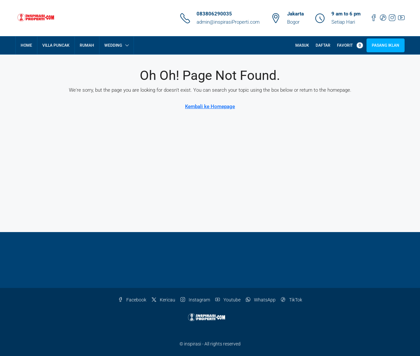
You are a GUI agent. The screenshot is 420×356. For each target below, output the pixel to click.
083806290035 (214, 14)
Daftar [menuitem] (323, 45)
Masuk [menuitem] (302, 45)
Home (26, 45)
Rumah (87, 45)
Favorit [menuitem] (350, 45)
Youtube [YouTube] (228, 299)
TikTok (291, 299)
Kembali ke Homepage (210, 106)
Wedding (113, 45)
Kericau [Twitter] (163, 299)
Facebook (132, 299)
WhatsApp (261, 299)
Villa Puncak (56, 45)
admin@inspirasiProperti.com (228, 22)
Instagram (195, 299)
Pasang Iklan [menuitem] (385, 45)
